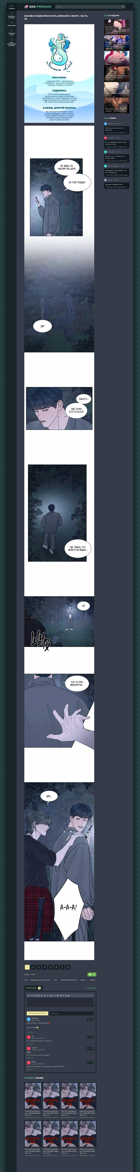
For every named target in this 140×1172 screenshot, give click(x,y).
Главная (11, 6)
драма (83, 980)
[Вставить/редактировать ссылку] (53, 995)
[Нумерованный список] (47, 995)
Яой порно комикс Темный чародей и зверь (116, 175)
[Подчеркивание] (33, 995)
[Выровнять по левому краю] (36, 995)
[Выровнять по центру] (39, 995)
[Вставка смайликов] (50, 995)
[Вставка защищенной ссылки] (58, 995)
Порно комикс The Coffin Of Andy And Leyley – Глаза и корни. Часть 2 (116, 161)
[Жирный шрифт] (28, 995)
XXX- (40, 7)
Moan (33, 974)
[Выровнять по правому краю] (41, 995)
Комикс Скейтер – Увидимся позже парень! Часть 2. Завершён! (116, 147)
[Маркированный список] (44, 995)
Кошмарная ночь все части (40, 980)
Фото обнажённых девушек (11, 42)
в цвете (92, 980)
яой (55, 980)
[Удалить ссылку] (55, 995)
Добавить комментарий (37, 1013)
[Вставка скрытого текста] (68, 995)
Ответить (30, 1032)
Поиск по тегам (11, 32)
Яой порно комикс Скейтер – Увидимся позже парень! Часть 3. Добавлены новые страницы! (116, 132)
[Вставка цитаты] (61, 995)
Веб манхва (11, 23)
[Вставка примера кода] (63, 995)
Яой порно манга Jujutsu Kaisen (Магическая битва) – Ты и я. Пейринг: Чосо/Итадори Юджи (116, 187)
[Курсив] (31, 995)
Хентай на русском (11, 15)
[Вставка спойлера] (66, 995)
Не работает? (90, 988)
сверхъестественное (69, 980)
